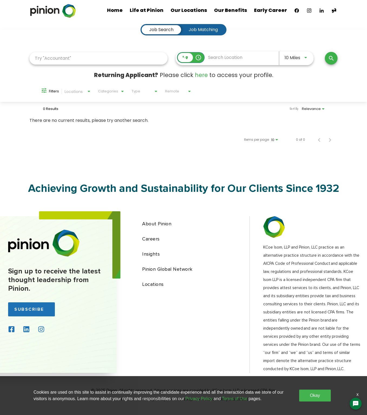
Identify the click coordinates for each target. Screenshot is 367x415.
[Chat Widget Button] (356, 404)
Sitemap (185, 399)
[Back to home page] (44, 255)
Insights (151, 254)
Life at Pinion (147, 10)
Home (115, 10)
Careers (151, 239)
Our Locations (189, 10)
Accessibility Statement (226, 399)
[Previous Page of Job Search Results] (319, 139)
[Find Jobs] (331, 58)
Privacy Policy (154, 399)
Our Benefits (230, 10)
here (201, 75)
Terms (124, 399)
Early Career (270, 10)
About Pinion (156, 224)
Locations (153, 284)
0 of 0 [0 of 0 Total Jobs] (300, 139)
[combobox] (98, 58)
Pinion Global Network (167, 269)
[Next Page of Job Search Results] (330, 139)
